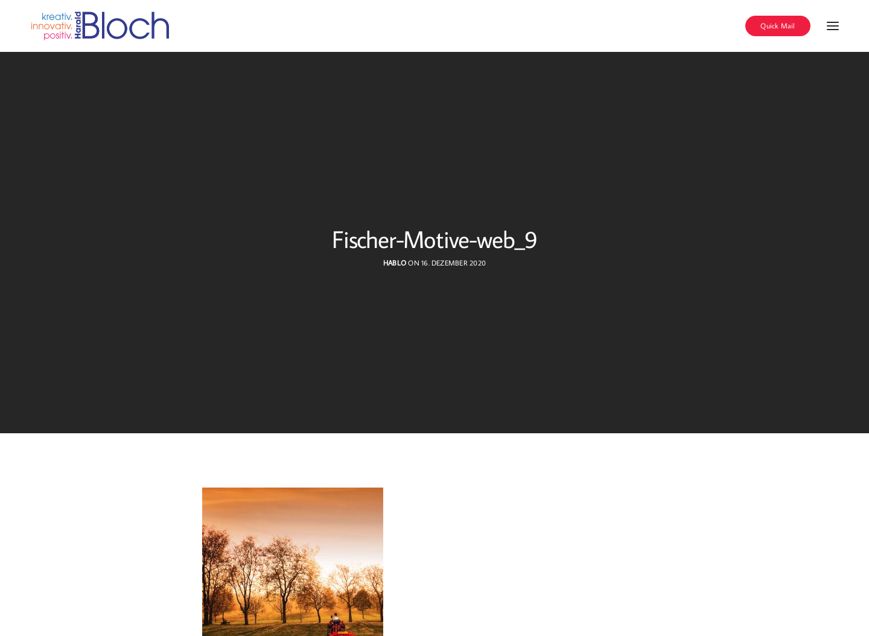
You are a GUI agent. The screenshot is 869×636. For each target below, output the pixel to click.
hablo (394, 262)
